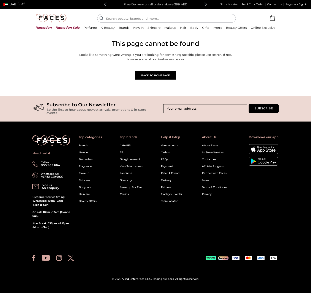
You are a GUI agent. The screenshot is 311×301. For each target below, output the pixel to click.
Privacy (207, 197)
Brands (83, 148)
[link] (124, 30)
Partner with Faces (214, 176)
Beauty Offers (88, 204)
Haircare (84, 197)
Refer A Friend (170, 176)
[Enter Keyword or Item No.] (168, 18)
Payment (167, 169)
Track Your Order (252, 4)
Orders (165, 155)
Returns (166, 190)
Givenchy (126, 183)
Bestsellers (86, 162)
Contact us (209, 162)
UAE (13, 4)
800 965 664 (50, 168)
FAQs (164, 162)
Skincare (84, 183)
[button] (9, 4)
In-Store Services (213, 155)
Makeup (84, 176)
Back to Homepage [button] (155, 78)
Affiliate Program (213, 169)
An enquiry (50, 191)
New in (83, 155)
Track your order (171, 197)
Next (205, 4)
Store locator (169, 204)
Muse (205, 183)
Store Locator (229, 4)
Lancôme (126, 176)
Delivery (166, 183)
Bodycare (85, 190)
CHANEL (125, 148)
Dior (122, 155)
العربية (22, 3)
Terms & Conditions (214, 190)
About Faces (210, 148)
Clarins (124, 197)
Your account (169, 148)
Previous (106, 4)
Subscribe (264, 111)
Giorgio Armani (130, 162)
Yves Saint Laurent (132, 169)
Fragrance (85, 169)
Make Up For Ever (131, 190)
